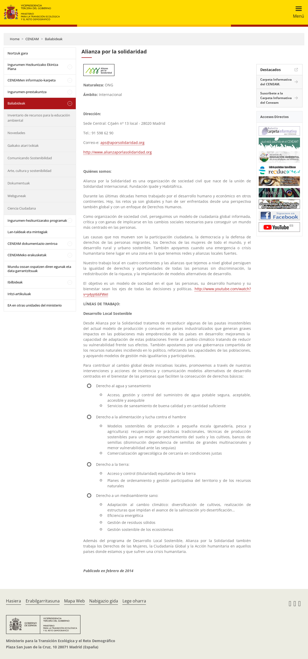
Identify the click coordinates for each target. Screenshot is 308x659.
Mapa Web (74, 601)
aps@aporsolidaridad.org (122, 142)
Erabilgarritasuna (43, 601)
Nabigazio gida (103, 601)
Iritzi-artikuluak (19, 294)
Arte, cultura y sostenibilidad (29, 170)
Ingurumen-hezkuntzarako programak (37, 220)
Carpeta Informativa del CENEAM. (276, 81)
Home (14, 39)
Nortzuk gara (18, 53)
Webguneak (17, 195)
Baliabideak (54, 39)
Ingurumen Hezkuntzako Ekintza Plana (33, 66)
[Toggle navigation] (297, 12)
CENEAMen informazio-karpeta (32, 80)
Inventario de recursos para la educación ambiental (39, 118)
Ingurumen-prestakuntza (27, 91)
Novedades (16, 132)
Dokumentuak (19, 183)
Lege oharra (134, 601)
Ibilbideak (15, 282)
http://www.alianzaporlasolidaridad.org (117, 152)
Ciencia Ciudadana (22, 208)
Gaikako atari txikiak (23, 145)
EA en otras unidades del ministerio (35, 305)
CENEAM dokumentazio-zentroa (32, 243)
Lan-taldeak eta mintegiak (27, 232)
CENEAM (32, 39)
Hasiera (13, 601)
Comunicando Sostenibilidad (30, 158)
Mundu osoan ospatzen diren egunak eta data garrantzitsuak (39, 268)
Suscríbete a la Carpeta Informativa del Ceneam (276, 98)
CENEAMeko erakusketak (27, 255)
